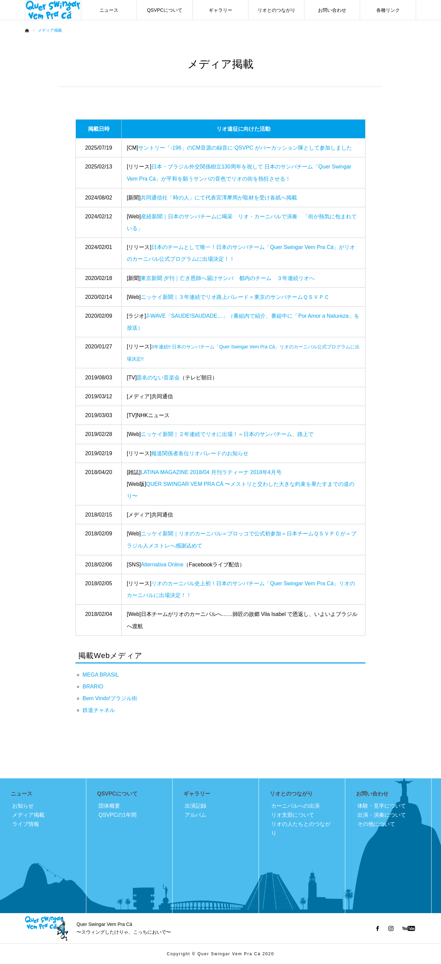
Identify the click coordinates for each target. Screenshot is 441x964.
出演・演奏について (381, 815)
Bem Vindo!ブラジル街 (110, 698)
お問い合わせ (332, 10)
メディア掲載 (28, 815)
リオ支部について (292, 815)
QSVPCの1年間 (117, 815)
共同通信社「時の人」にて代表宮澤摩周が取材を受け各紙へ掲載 (219, 197)
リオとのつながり (276, 10)
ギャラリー (220, 10)
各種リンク (388, 10)
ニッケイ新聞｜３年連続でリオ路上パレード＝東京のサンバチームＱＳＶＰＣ (235, 297)
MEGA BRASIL (101, 675)
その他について (376, 824)
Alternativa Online (162, 564)
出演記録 (195, 806)
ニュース (108, 10)
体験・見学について (381, 806)
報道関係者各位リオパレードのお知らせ (199, 453)
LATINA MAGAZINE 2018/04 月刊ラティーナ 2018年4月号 (211, 472)
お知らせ (23, 806)
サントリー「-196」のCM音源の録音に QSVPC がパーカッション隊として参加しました (245, 148)
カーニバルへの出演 (295, 806)
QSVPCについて (164, 10)
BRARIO (93, 686)
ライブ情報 (25, 824)
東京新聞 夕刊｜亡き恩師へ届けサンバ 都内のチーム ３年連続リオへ (228, 278)
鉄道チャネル (99, 710)
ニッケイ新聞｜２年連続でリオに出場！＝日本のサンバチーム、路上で (227, 434)
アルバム (195, 815)
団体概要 (109, 806)
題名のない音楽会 (158, 377)
